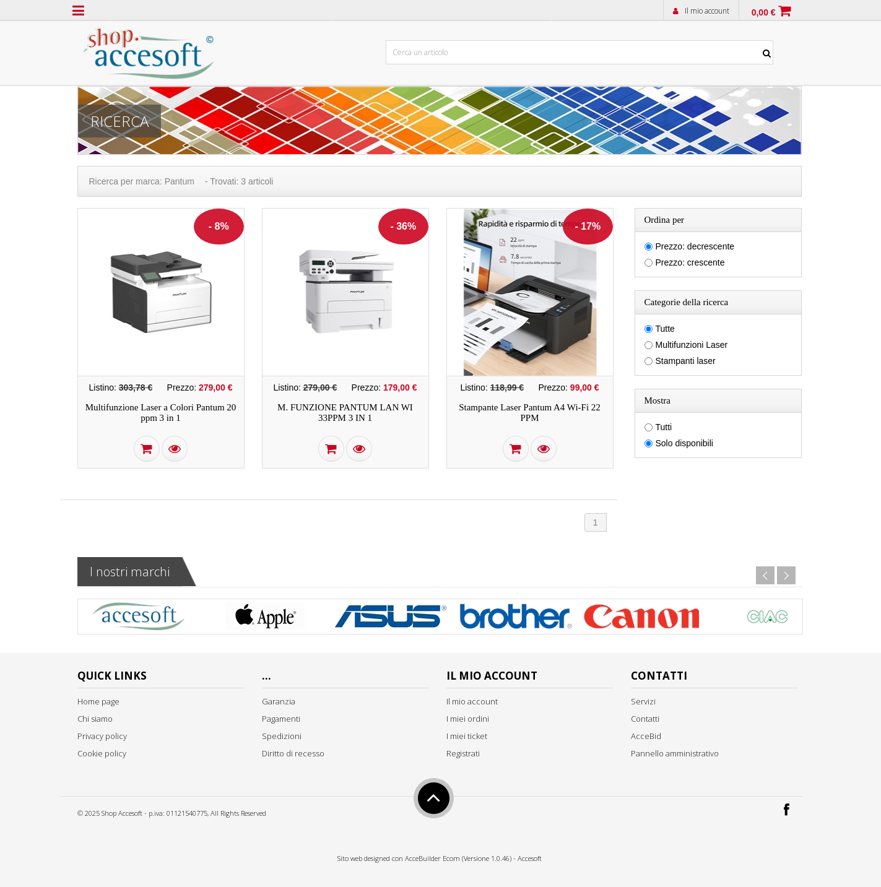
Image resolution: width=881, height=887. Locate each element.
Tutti (664, 427)
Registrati (463, 753)
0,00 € (764, 12)
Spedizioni (282, 736)
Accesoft (530, 858)
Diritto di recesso (293, 753)
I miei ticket (466, 736)
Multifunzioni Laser (692, 345)
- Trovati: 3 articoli (239, 181)
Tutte (665, 329)
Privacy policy (102, 736)
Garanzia (278, 701)
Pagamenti (281, 718)
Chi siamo (95, 718)
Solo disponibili (684, 443)
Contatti (645, 718)
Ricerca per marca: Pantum (141, 181)
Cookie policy (101, 753)
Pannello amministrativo (675, 753)
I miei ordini (467, 718)
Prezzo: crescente (690, 262)
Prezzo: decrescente (695, 246)
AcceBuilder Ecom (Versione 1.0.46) (458, 858)
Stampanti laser (686, 361)
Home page (98, 701)
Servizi (643, 701)
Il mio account (707, 11)
